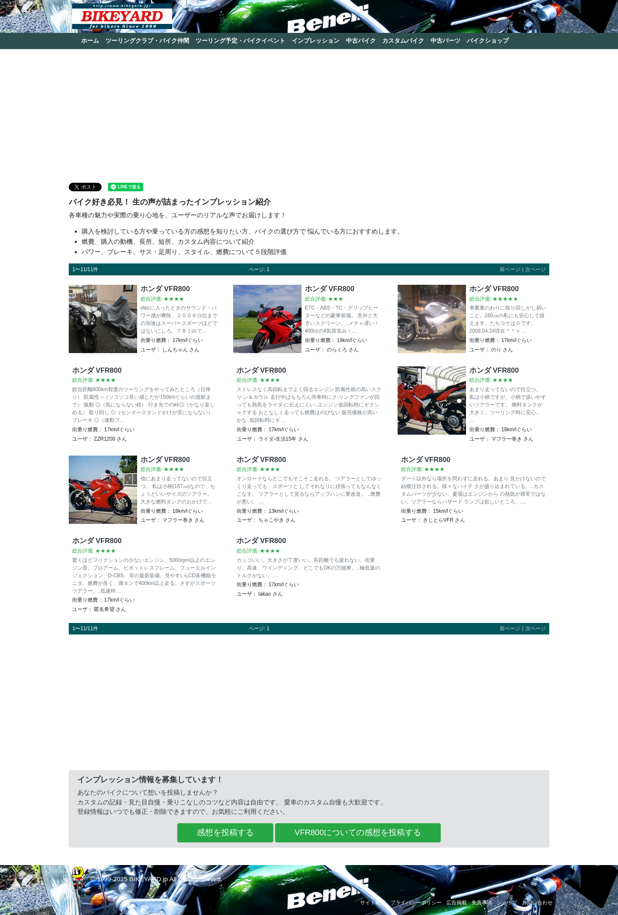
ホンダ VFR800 (165, 288)
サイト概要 (373, 903)
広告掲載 (456, 903)
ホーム (90, 40)
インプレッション (316, 40)
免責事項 (482, 903)
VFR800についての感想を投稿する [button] (358, 832)
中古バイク (361, 40)
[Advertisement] (309, 115)
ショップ (507, 903)
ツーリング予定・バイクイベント (240, 40)
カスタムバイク (403, 40)
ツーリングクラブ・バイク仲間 (147, 40)
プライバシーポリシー (416, 903)
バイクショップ (488, 40)
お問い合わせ (537, 903)
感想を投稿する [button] (225, 832)
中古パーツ (445, 40)
